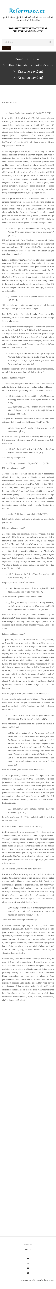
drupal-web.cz (49, 1280)
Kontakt (28, 1245)
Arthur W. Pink (10, 102)
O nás (28, 1250)
